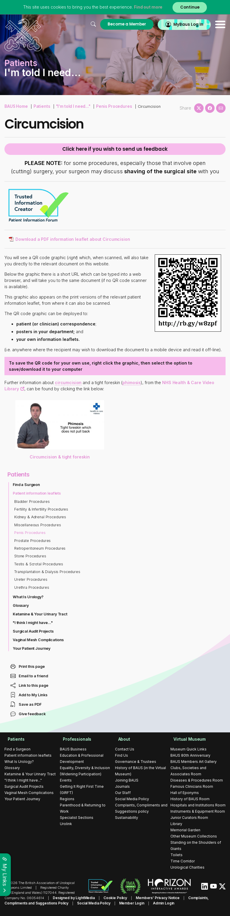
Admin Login (135, 903)
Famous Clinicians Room (191, 787)
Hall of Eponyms (184, 793)
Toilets (176, 855)
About (121, 739)
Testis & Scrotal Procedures (39, 564)
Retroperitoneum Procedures (40, 549)
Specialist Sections (76, 818)
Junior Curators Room (189, 818)
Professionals (74, 739)
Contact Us (124, 749)
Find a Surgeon (27, 485)
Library (176, 824)
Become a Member (122, 24)
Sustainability (126, 818)
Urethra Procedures (32, 588)
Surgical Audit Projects (34, 632)
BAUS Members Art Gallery (193, 762)
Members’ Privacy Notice (152, 898)
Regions (67, 799)
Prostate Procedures (33, 541)
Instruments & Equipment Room (197, 812)
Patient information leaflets (37, 494)
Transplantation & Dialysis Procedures (48, 572)
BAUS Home (15, 106)
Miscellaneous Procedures (38, 525)
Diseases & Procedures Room (196, 781)
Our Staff (123, 793)
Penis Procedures (107, 106)
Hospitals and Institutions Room (198, 805)
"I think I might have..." (33, 623)
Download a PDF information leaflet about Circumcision (73, 240)
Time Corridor (182, 861)
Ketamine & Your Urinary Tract (40, 614)
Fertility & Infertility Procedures (42, 510)
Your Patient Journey (32, 649)
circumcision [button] (68, 383)
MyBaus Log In (187, 24)
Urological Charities (187, 868)
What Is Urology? (28, 598)
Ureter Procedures (31, 580)
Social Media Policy (132, 799)
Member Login (104, 903)
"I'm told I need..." (69, 106)
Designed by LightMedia (72, 898)
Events (66, 781)
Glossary (21, 606)
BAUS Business (73, 749)
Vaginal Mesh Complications (39, 640)
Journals (122, 787)
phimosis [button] (132, 383)
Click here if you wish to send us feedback (115, 149)
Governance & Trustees (135, 762)
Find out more (147, 7)
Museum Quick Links (188, 749)
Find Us (121, 756)
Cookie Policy (112, 898)
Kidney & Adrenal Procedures (40, 518)
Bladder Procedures (32, 502)
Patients (40, 106)
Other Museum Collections (193, 837)
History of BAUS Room (190, 799)
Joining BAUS (126, 781)
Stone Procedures (30, 557)
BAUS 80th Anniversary (190, 756)
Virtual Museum (186, 739)
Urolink (66, 824)
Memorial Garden (185, 830)
